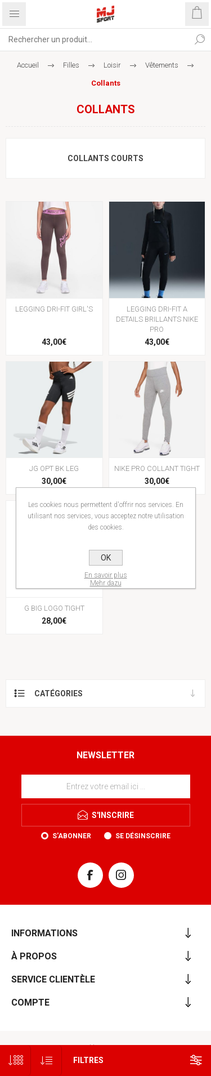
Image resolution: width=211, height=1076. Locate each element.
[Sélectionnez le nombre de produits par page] (15, 1060)
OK (106, 557)
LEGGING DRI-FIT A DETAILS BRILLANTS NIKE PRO (157, 319)
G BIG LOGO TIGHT (54, 608)
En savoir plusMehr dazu (105, 579)
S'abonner (71, 836)
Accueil (28, 65)
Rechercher (199, 39)
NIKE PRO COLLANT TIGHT (157, 468)
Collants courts (105, 158)
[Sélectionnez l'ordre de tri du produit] (46, 1060)
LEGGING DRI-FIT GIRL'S (54, 309)
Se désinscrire (142, 836)
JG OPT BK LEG (54, 468)
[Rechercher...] (94, 39)
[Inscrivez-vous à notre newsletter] (105, 786)
